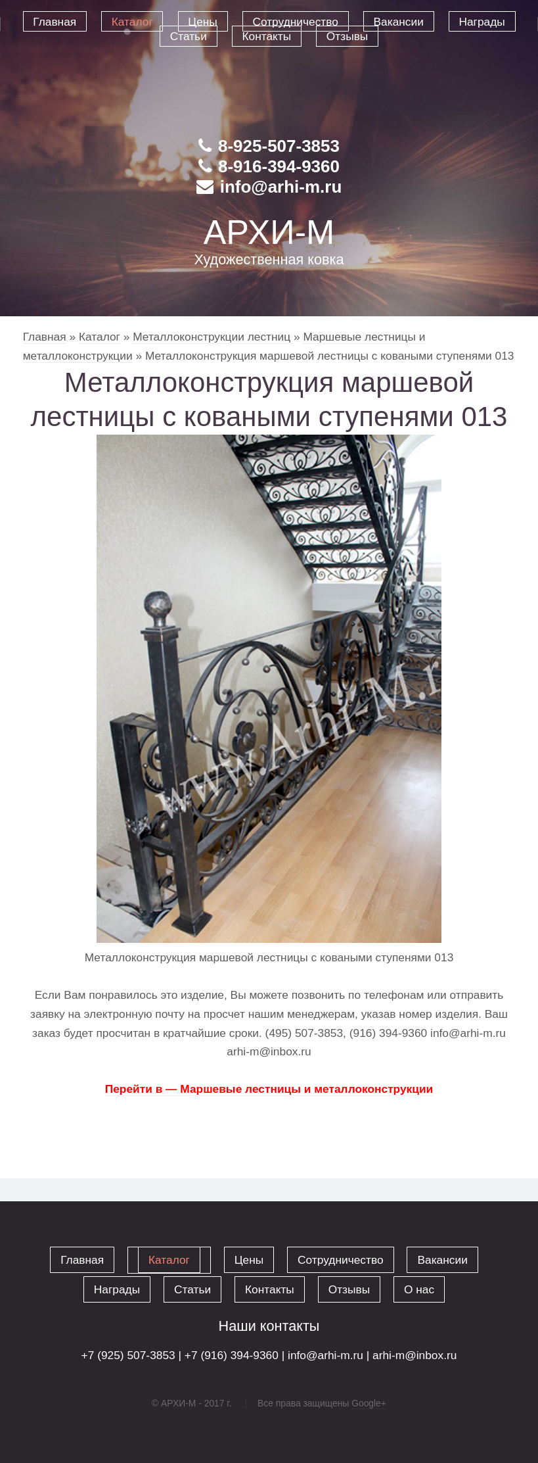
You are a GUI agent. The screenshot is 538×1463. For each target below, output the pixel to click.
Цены (249, 1259)
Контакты (269, 1289)
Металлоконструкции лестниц (213, 336)
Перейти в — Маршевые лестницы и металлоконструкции (269, 1088)
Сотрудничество (341, 1259)
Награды (117, 1289)
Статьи (192, 1289)
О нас (419, 1289)
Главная (44, 336)
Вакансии (442, 1259)
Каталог (99, 336)
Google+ (368, 1403)
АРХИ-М (269, 232)
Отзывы (349, 1289)
